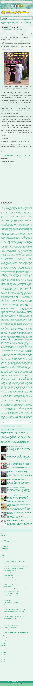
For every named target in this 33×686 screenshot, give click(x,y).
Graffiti (2, 303)
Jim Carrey (10, 316)
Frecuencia (23, 297)
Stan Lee (30, 400)
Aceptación (3, 209)
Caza (12, 242)
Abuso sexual (19, 208)
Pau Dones (30, 358)
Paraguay (15, 357)
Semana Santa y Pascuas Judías (9, 48)
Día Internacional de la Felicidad (23, 267)
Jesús (13, 22)
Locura (2, 327)
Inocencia (14, 312)
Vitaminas (14, 418)
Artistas (5, 225)
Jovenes (23, 318)
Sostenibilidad (17, 400)
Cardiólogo (30, 238)
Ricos (23, 381)
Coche (6, 247)
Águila (10, 212)
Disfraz (26, 274)
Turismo (27, 409)
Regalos (3, 377)
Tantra (5, 404)
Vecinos (27, 413)
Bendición (7, 229)
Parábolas (5, 357)
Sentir (2, 394)
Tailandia (30, 403)
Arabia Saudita (15, 223)
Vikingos (2, 417)
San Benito (28, 386)
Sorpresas (7, 400)
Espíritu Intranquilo (23, 288)
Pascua (17, 22)
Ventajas (18, 415)
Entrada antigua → (27, 155)
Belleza (2, 229)
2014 (10, 206)
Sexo (2, 395)
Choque (20, 245)
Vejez (31, 413)
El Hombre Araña (27, 279)
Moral (14, 343)
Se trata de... (7, 598)
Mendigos (22, 337)
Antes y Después (13, 220)
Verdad (25, 415)
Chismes (17, 245)
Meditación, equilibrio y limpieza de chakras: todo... (16, 632)
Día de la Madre (28, 264)
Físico (31, 296)
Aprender (3, 223)
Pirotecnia (19, 363)
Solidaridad (3, 399)
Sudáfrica (17, 401)
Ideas (5, 309)
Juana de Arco (29, 318)
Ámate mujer (7, 600)
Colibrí (31, 247)
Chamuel (26, 243)
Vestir (2, 416)
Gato (26, 300)
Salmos (25, 384)
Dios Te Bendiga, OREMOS (10, 570)
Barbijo (15, 228)
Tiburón (15, 407)
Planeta (27, 363)
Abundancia (12, 208)
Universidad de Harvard (21, 411)
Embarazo (24, 280)
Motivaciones (25, 343)
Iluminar (20, 309)
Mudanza (7, 345)
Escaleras (30, 285)
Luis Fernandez (4, 328)
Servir (28, 394)
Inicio (2, 22)
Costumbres (18, 254)
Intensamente (7, 313)
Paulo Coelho (4, 359)
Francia (14, 297)
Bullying (13, 233)
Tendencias (8, 405)
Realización (7, 374)
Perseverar (7, 362)
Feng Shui (29, 294)
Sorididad (3, 400)
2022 (24, 206)
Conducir (30, 250)
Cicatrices (24, 245)
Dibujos (17, 271)
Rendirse (3, 378)
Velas (2, 415)
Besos (15, 229)
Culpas (19, 258)
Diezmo (2, 272)
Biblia (18, 229)
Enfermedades (28, 283)
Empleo (13, 282)
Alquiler (19, 215)
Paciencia (11, 354)
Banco (12, 228)
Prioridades (9, 368)
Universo (7, 412)
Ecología (3, 278)
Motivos (30, 343)
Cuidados (10, 258)
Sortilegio (11, 400)
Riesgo (26, 381)
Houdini (6, 308)
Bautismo (27, 228)
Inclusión (7, 311)
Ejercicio (22, 279)
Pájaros (21, 354)
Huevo (14, 308)
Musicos (16, 346)
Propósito (12, 370)
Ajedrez (17, 212)
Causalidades (3, 242)
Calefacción (13, 234)
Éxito (31, 291)
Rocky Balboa (8, 383)
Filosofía (10, 296)
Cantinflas (3, 238)
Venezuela (6, 415)
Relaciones (16, 377)
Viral (4, 418)
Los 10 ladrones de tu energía (14, 455)
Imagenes (25, 310)
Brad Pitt (11, 232)
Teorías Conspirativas (24, 405)
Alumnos (23, 215)
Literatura (21, 325)
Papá (13, 355)
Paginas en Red (19, 683)
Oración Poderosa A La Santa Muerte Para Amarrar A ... (17, 566)
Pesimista (28, 362)
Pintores (15, 363)
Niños (23, 349)
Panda (31, 354)
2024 (2, 538)
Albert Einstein (24, 212)
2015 (2, 659)
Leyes (19, 324)
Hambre (26, 304)
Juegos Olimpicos (15, 319)
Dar (20, 259)
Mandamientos (24, 331)
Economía (7, 278)
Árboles (30, 223)
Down (18, 276)
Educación (3, 279)
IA (3, 309)
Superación (10, 403)
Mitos (22, 342)
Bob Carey (11, 230)
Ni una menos (7, 349)
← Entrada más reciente (7, 155)
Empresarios (3, 283)
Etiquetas (11, 426)
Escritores (3, 287)
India (15, 311)
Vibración (16, 416)
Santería (25, 390)
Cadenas (7, 234)
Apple (31, 221)
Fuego (2, 299)
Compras (8, 250)
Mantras (12, 332)
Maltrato (15, 331)
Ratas (21, 372)
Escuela (12, 287)
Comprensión (14, 250)
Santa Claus (22, 388)
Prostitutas (22, 370)
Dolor (21, 275)
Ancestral (16, 217)
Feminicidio (19, 294)
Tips (31, 407)
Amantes (6, 216)
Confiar (7, 251)
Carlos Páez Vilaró (18, 239)
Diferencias (7, 272)
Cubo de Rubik (12, 257)
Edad (10, 278)
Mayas (7, 336)
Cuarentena (3, 257)
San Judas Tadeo (26, 387)
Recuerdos (29, 374)
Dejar (15, 261)
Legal (7, 323)
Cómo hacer (29, 249)
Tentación (18, 405)
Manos (2, 332)
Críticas (28, 255)
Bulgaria (9, 233)
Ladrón (10, 322)
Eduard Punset (22, 278)
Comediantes (11, 249)
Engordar (15, 284)
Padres (15, 354)
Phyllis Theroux (4, 363)
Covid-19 (24, 254)
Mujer (25, 345)
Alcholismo (30, 212)
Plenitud (12, 364)
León (26, 323)
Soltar (12, 399)
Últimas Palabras (4, 411)
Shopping (16, 395)
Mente (22, 339)
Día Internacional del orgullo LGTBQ (12, 270)
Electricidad (8, 280)
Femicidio (14, 294)
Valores (16, 413)
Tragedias (3, 409)
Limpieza (7, 325)
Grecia (14, 303)
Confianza (3, 251)
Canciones (14, 237)
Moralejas (18, 343)
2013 (2, 664)
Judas (7, 319)
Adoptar (17, 211)
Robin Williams (26, 382)
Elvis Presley (18, 280)
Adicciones (3, 211)
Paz (15, 359)
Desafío (25, 262)
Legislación (11, 323)
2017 (16, 206)
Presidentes (24, 367)
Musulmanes (21, 346)
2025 (2, 535)
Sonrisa (27, 399)
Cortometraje (3, 254)
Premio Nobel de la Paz (6, 367)
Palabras (25, 354)
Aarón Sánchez (4, 207)
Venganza (11, 415)
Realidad (2, 374)
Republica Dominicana (27, 378)
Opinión (11, 351)
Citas (14, 246)
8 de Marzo (29, 206)
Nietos (17, 349)
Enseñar (30, 284)
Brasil (14, 232)
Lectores (30, 322)
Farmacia (19, 293)
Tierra (28, 407)
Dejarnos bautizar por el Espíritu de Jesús (14, 611)
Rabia (7, 372)
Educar (7, 279)
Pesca (24, 362)
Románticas (14, 383)
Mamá (19, 331)
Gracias (30, 301)
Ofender (2, 351)
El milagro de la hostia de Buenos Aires (16, 479)
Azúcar (2, 228)
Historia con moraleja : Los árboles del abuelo (15, 604)
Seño (4, 394)
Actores (22, 209)
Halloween (21, 304)
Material (25, 335)
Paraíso (19, 357)
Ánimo (13, 219)
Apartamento (22, 221)
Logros (5, 327)
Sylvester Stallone (24, 403)
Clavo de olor (21, 246)
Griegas (23, 303)
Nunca (9, 350)
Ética (14, 291)
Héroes (7, 305)
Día (5, 264)
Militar (2, 342)
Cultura (22, 258)
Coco (9, 247)
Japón (28, 315)
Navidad (9, 347)
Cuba (7, 257)
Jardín (31, 315)
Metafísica (27, 339)
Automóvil (9, 226)
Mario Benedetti (9, 333)
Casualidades (22, 241)
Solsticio (8, 399)
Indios (18, 311)
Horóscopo (30, 307)
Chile (11, 245)
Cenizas (7, 243)
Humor (27, 308)
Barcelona (19, 228)
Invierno (30, 313)
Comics (16, 249)
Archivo (19, 426)
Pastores (18, 358)
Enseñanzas (25, 284)
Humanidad (18, 308)
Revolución (14, 381)
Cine (8, 246)
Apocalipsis (27, 221)
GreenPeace (18, 303)
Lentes (24, 323)
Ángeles (30, 217)
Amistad (30, 216)
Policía (31, 364)
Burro (16, 233)
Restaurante (3, 381)
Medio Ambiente (28, 336)
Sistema (15, 396)
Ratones (26, 372)
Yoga (20, 420)
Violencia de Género (27, 417)
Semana (13, 392)
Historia (21, 305)
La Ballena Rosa (27, 320)
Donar (12, 276)
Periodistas (30, 361)
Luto (13, 328)
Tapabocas (9, 404)
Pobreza (16, 364)
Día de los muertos (5, 266)
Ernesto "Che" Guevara (23, 285)
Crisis (14, 255)
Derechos (20, 262)
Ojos (8, 351)
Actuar (26, 209)
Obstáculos (24, 350)
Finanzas (22, 296)
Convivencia (3, 252)
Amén (17, 216)
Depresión (15, 262)
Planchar (23, 363)
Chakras (19, 243)
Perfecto (25, 361)
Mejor (11, 337)
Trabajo (24, 408)
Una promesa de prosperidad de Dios (13, 620)
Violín (2, 418)
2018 (19, 206)
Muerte (15, 345)
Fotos (11, 297)
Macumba (23, 328)
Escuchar (8, 287)
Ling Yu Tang (12, 325)
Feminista (24, 294)
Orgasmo (8, 353)
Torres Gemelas (13, 408)
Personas (18, 362)
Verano (22, 415)
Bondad (2, 232)
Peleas (7, 361)
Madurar (17, 329)
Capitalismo (18, 238)
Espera (30, 287)
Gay (31, 300)
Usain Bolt (18, 412)
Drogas (21, 276)
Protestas (30, 370)
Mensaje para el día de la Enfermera (16, 487)
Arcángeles (10, 224)
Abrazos (21, 207)
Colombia (3, 249)
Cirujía (11, 246)
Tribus (12, 409)
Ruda (28, 383)
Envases (13, 285)
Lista (17, 325)
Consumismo (29, 251)
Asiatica (13, 225)
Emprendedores (28, 282)
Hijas (11, 305)
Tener (12, 405)
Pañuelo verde (8, 355)
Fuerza (13, 299)
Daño (18, 259)
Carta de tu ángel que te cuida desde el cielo (14, 609)
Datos (22, 259)
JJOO (15, 316)
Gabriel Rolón (3, 300)
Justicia (25, 319)
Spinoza (26, 400)
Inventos (24, 313)
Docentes (13, 275)
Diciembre (24, 271)
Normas (30, 349)
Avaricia (13, 226)
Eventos (22, 291)
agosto (4, 551)
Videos (27, 416)
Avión (23, 226)
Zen (25, 420)
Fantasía (8, 293)
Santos (15, 391)
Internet (12, 313)
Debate (25, 259)
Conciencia (25, 250)
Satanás (19, 391)
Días (14, 271)
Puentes (27, 371)
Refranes (30, 375)
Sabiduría (3, 384)
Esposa (12, 289)
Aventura (17, 226)
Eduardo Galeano (28, 278)
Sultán (6, 403)
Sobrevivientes (29, 396)
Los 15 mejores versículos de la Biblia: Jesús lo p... (16, 561)
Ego (15, 279)
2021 (2, 645)
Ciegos (28, 245)
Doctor (17, 275)
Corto (31, 252)
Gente (14, 301)
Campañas (30, 236)
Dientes (27, 271)
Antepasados (7, 220)
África (30, 211)
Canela (22, 237)
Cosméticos (8, 254)
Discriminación (16, 274)
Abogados (14, 207)
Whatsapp (6, 420)
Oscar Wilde (26, 353)
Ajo (19, 212)
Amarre (14, 216)
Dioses (30, 272)
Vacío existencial (4, 413)
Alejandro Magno (23, 213)
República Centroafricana (16, 378)
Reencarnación (12, 375)
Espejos (27, 287)
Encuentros (14, 283)
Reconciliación (24, 374)
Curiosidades (8, 259)
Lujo (8, 328)
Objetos (16, 350)
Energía (23, 283)
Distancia (3, 275)
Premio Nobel (29, 366)
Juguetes (21, 319)
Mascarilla (29, 333)
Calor (28, 234)
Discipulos (10, 274)
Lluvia (31, 325)
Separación (11, 394)
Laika (13, 322)
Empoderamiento (20, 282)
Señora (7, 394)
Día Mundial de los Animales (26, 270)
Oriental (12, 353)
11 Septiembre (3, 206)
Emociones (29, 280)
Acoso (7, 209)
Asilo (17, 225)
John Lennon (19, 316)
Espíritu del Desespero (14, 288)
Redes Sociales (4, 375)
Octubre (28, 350)
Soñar (30, 399)
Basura (23, 228)
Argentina (16, 224)
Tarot (19, 404)
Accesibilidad (25, 208)
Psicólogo (18, 371)
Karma (12, 320)
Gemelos (2, 301)
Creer (8, 255)
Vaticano (24, 413)
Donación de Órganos (6, 276)
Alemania (30, 213)
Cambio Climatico (8, 236)
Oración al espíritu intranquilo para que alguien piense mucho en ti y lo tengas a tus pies (18, 496)
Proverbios (3, 371)
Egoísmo (18, 279)
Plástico (6, 364)
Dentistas (22, 261)
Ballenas (9, 228)
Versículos (30, 415)
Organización (3, 353)
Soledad (30, 397)
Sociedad (3, 397)
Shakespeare (11, 395)
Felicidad (30, 293)
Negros (22, 347)
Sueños (21, 401)
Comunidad (20, 250)
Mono (11, 343)
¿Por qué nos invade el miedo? (11, 618)
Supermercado (17, 403)
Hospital (3, 308)
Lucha (30, 327)
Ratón (23, 372)
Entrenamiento (3, 285)
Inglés (7, 312)
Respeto (24, 379)
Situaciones (19, 396)
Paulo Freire (10, 359)
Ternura (2, 407)
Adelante (30, 209)
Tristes (15, 409)
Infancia (21, 311)
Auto (31, 225)
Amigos (25, 216)
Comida (24, 249)
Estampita (24, 289)
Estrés (2, 291)
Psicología (12, 371)
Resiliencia (14, 379)
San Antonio (22, 386)
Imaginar (30, 309)
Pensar (17, 361)
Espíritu (7, 288)
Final (19, 296)
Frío (31, 297)
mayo (3, 557)
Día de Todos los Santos (16, 266)
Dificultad (13, 272)
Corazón (12, 252)
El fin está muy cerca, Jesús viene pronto (17, 471)
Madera (27, 328)
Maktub (6, 331)
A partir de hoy (7, 614)
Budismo (30, 232)
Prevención (30, 367)
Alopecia (12, 215)
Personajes (12, 362)
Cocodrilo (12, 247)
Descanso (22, 263)
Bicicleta (21, 229)
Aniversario (17, 219)
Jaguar (14, 315)
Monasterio (3, 343)
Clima (26, 246)
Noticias (3, 350)
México (5, 340)
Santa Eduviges (29, 388)
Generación (7, 301)
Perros (2, 362)
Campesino (3, 237)
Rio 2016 (30, 381)
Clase (17, 246)
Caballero (30, 233)
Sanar (15, 388)
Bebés (30, 228)
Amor (2, 217)
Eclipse (30, 276)
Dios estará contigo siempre (10, 579)
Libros (30, 324)
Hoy (9, 308)
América (21, 216)
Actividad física (16, 209)
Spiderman (22, 400)
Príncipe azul (3, 368)
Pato (21, 358)
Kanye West (8, 320)
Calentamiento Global (21, 234)
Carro (2, 241)
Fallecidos (23, 292)
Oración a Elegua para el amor (11, 625)
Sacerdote (11, 384)
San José (19, 387)
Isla (7, 315)
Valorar (13, 413)
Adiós (8, 211)
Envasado (9, 285)
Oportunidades (17, 351)
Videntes (23, 416)
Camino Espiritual (23, 236)
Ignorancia (12, 309)
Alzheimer (28, 215)
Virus (10, 418)
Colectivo (27, 247)
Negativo (13, 347)
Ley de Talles (10, 324)
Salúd (8, 386)
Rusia (31, 383)
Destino (2, 264)
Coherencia (17, 247)
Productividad (19, 368)
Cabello (2, 234)
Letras (29, 323)
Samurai (18, 386)
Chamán (23, 243)
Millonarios (6, 342)
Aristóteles (21, 224)
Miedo (15, 340)
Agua (7, 212)
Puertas (30, 371)
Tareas (16, 404)
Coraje (7, 252)
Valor (9, 413)
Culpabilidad (15, 258)
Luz (15, 328)
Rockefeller (3, 383)
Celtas (31, 242)
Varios (20, 413)
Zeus (28, 420)
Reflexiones (25, 375)
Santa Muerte (16, 390)
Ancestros (21, 217)
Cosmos (13, 254)
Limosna (2, 325)
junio (3, 555)
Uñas (10, 412)
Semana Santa (19, 392)
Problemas (14, 368)
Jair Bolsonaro (20, 315)
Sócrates (19, 397)
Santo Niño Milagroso (9, 391)
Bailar (5, 228)
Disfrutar (30, 274)
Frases (19, 297)
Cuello (22, 257)
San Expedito (14, 387)
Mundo (2, 346)
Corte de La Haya (25, 252)
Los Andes (16, 327)
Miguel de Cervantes (23, 340)
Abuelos (7, 208)
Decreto (12, 261)
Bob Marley (16, 230)
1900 (8, 206)
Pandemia (3, 355)
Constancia (24, 251)
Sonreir (23, 399)
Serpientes (24, 394)
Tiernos (24, 407)
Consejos (19, 251)
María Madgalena (28, 332)
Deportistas (8, 262)
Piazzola (9, 363)
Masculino (15, 335)
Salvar (15, 386)
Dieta (31, 271)
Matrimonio (3, 336)
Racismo (11, 372)
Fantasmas (13, 293)
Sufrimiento (29, 401)
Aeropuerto (26, 211)
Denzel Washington (28, 261)
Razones (30, 372)
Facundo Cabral (18, 292)
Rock (31, 382)
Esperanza (3, 288)
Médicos (22, 336)
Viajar (5, 416)
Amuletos (7, 217)
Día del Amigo (25, 266)
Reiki (10, 377)
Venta (14, 415)
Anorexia (25, 219)
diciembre (4, 541)
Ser (14, 394)
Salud (5, 386)
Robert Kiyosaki (18, 382)
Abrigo (31, 207)
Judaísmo (3, 319)
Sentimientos (29, 392)
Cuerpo (6, 258)
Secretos (26, 391)
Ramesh (15, 372)
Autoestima (3, 226)
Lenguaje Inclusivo (18, 323)
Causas (8, 242)
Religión (22, 22)
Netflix (2, 349)
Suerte (24, 401)
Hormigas (26, 307)
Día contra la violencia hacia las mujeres (15, 264)
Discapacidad (4, 274)
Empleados (8, 282)
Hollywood (3, 307)
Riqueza (3, 382)
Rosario (22, 383)
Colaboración (22, 247)
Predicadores (19, 366)
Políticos (7, 366)
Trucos (23, 409)
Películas (11, 361)
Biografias (3, 230)
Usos (22, 412)
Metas (31, 339)
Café (10, 234)
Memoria (18, 337)
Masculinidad (9, 335)
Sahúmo (19, 384)
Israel (9, 315)
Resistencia (19, 379)
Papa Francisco (17, 355)
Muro (9, 346)
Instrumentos (19, 312)
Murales (6, 346)
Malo (12, 331)
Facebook (12, 292)
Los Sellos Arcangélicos (9, 623)
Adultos (22, 211)
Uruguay (14, 412)
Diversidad (8, 275)
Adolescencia (13, 211)
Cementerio (3, 243)
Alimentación (4, 215)
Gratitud (10, 303)
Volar (23, 418)
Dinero (17, 272)
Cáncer (10, 237)
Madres (13, 329)
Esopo (20, 287)
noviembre (4, 544)
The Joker (11, 407)
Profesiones (29, 368)
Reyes (17, 381)
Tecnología (26, 404)
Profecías (24, 368)
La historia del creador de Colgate (15, 520)
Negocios (18, 347)
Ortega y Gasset (20, 353)
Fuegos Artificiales (7, 299)
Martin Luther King (18, 333)
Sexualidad (6, 395)
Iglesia (8, 309)
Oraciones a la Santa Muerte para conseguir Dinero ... (16, 588)
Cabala (26, 233)
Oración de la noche (8, 577)
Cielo (31, 245)
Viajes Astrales (10, 416)
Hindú (17, 305)
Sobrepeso (24, 396)
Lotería (27, 327)
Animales (9, 219)
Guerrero (30, 303)
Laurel (22, 322)
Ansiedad (30, 219)
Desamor (30, 262)
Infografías (29, 311)
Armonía (25, 224)
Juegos (10, 319)
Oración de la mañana (9, 575)
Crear (28, 254)
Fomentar (3, 297)
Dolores (24, 275)
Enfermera (3, 284)
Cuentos (26, 257)
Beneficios (11, 229)
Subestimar (12, 401)
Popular (4, 426)
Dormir (15, 276)
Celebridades (22, 242)
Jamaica (24, 315)
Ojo (5, 351)
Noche (27, 349)
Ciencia (2, 246)
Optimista (23, 351)
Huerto (11, 308)
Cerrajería (15, 243)
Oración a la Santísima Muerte (11, 593)
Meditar (8, 337)
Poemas (21, 364)
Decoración (8, 261)
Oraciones (29, 351)
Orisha (15, 353)
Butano (23, 233)
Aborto (17, 207)
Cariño (5, 239)
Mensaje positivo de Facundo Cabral (12, 602)
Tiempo (20, 407)
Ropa (19, 383)
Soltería (15, 399)
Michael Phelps (10, 340)
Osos (2, 354)
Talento (2, 404)
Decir (31, 259)
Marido (2, 333)
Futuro (19, 299)
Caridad (2, 239)
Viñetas (10, 417)
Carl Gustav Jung (11, 239)
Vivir (17, 418)
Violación (15, 417)
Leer (5, 323)
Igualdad (16, 309)
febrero (4, 637)
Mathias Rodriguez (6, 29)
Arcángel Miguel (4, 224)
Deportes (3, 262)
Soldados (26, 397)
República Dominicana (6, 379)
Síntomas (7, 396)
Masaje (25, 333)
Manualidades (17, 332)
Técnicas (21, 404)
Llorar (28, 325)
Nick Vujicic (13, 349)
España (23, 287)
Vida (20, 416)
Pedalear (30, 359)
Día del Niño (7, 267)
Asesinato (9, 225)
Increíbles (12, 311)
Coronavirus (17, 252)
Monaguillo (30, 342)
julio (3, 553)
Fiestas (6, 296)
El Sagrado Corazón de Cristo (11, 584)
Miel (18, 340)
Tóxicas (19, 408)
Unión (14, 411)
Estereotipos (29, 289)
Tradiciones (29, 408)
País (18, 354)
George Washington (20, 301)
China (13, 245)
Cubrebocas (18, 257)
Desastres (18, 263)
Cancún (19, 237)
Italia (12, 315)
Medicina (18, 336)
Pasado (7, 358)
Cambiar (3, 236)
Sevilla (31, 394)
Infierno (24, 311)
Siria (12, 396)
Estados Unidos (18, 289)
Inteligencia (24, 312)
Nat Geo (30, 346)
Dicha (20, 271)
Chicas (7, 245)
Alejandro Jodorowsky (13, 213)
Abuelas (3, 208)
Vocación (20, 418)
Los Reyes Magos (22, 327)
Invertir (27, 313)
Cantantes (26, 237)
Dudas (25, 276)
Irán (3, 315)
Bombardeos (25, 230)
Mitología (18, 342)
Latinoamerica (18, 322)
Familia (30, 292)
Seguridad (10, 392)
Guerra (26, 303)
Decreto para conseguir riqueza (11, 591)
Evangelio (18, 291)
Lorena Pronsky (10, 327)
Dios (26, 272)
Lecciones (26, 322)
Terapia (30, 405)
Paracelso (10, 357)
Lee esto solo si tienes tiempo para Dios (13, 568)
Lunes (10, 328)
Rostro (25, 383)
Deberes (28, 259)
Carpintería (30, 239)
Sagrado (16, 384)
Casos (17, 241)
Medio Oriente (3, 337)
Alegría (6, 213)
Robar (13, 382)
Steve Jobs (3, 401)
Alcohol (2, 213)
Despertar (30, 263)
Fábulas (8, 292)
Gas (18, 300)
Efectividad (12, 279)
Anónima (21, 219)
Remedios (30, 377)
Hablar (13, 304)
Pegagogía (3, 361)
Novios (6, 350)
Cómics (20, 249)
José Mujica (10, 318)
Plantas (2, 364)
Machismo (18, 328)
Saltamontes (29, 384)
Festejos (2, 296)
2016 (13, 206)
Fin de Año (15, 296)
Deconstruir (3, 261)
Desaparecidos (4, 263)
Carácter (25, 238)
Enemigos (19, 283)
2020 (21, 206)
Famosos (3, 293)
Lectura (2, 323)
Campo (7, 237)
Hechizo (30, 304)
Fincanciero (27, 296)
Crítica (24, 255)
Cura (31, 258)
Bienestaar (26, 229)
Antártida (3, 220)
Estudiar (6, 291)
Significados (21, 395)
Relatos (20, 377)
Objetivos (13, 350)
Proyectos (7, 371)
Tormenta (8, 408)
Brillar (17, 232)
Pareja (30, 357)
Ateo (24, 225)
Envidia (16, 285)
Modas (25, 342)
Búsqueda (20, 233)
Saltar (2, 386)
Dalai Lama (14, 259)
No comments (20, 29)
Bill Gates (30, 229)
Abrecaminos (26, 207)
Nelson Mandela (28, 347)
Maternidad (29, 335)
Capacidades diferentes (10, 238)
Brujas (23, 232)
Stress (8, 401)
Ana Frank (12, 217)
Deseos (26, 263)
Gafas (8, 300)
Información (3, 312)
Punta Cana (3, 372)
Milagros (30, 340)
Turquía (30, 409)
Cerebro (11, 243)
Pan (28, 354)
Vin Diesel (7, 417)
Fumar (16, 299)
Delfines (18, 261)
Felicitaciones (3, 294)
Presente (20, 367)
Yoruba (23, 420)
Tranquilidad (8, 409)
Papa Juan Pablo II (25, 355)
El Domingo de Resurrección (9, 27)
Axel (26, 226)
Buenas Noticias (4, 233)
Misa (15, 342)
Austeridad (27, 225)
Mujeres (29, 345)
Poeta (28, 364)
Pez (31, 362)
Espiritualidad (7, 289)
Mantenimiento (7, 332)
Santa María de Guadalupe (7, 390)
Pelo (14, 361)
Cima (6, 246)
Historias (25, 305)
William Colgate (16, 420)
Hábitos (9, 304)
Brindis (20, 232)
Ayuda (30, 226)
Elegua (13, 280)
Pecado (23, 359)
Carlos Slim (25, 239)
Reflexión (18, 375)
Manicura (30, 331)
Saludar (11, 386)
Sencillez (25, 392)
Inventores (19, 313)
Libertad (27, 324)
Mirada (11, 342)
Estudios (10, 291)
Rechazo (12, 374)
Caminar (17, 236)
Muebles (11, 345)
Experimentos (3, 292)
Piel (12, 363)
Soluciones (19, 399)
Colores (7, 249)
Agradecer (3, 212)
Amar (10, 216)
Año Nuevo (16, 221)
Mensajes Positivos (9, 339)
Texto (6, 407)
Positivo (15, 366)
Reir (12, 377)
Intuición (15, 313)
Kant (5, 320)
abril (3, 560)
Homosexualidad (19, 307)
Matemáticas (19, 335)
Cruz (31, 255)
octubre (4, 546)
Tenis (14, 405)
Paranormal (23, 357)
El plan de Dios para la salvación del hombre (14, 616)
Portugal (10, 366)
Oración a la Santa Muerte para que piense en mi (19, 463)
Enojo (19, 284)
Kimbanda (17, 320)
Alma (8, 215)
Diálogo (2, 271)
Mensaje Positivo (28, 337)
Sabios (7, 384)
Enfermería (9, 284)
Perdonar (21, 361)
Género (11, 301)
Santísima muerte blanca (10, 582)
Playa (9, 364)
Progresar (8, 370)
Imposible (3, 311)
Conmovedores (12, 251)
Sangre (18, 388)
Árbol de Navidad (23, 223)
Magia (30, 329)
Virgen (7, 418)
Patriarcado (25, 358)
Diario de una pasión (8, 271)
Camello (13, 236)
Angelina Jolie (4, 219)
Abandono (9, 207)
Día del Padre (13, 267)
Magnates (3, 331)
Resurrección (28, 22)
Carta (5, 241)
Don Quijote (29, 275)
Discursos (22, 274)
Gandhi (15, 300)
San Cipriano (7, 387)
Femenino (9, 294)
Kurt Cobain (21, 320)
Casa (8, 241)
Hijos (13, 305)
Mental (19, 339)
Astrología (20, 225)
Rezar (20, 381)
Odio (31, 350)
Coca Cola (30, 246)
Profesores (3, 370)
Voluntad (26, 418)
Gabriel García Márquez (27, 299)
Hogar (30, 305)
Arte (28, 224)
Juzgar (2, 320)
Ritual (10, 382)
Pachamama (5, 354)
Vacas (31, 412)
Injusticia (10, 312)
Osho (31, 353)
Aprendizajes (9, 223)
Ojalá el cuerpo (7, 595)
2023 (26, 206)
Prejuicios (24, 366)
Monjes (7, 343)
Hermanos (3, 305)
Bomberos (30, 230)
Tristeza (19, 409)
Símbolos (26, 395)
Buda (26, 232)
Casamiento (13, 241)
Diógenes (22, 272)
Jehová (2, 316)
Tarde (13, 404)
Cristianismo (8, 22)
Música (12, 346)
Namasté (26, 346)
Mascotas (3, 335)
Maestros (22, 329)
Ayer (28, 226)
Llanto (25, 325)
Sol (22, 397)
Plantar (30, 363)
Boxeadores (7, 232)
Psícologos (23, 371)
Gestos (26, 301)
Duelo (28, 276)
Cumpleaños (27, 258)
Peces (27, 359)
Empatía (3, 282)
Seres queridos (19, 394)
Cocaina (2, 247)
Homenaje (13, 307)
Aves (20, 226)
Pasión (14, 358)
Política (2, 366)
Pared (27, 357)
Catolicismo (29, 241)
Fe (22, 293)
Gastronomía (21, 300)
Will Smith (10, 420)
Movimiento (3, 345)
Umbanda (10, 411)
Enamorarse (9, 283)
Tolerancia (3, 408)
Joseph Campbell (17, 318)
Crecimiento (3, 255)
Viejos (30, 416)
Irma (5, 315)
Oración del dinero (8, 586)
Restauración (29, 379)
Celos (28, 242)
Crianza (11, 255)
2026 (2, 533)
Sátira (23, 391)
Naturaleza (3, 347)
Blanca (7, 230)
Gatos (28, 300)
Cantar (30, 237)
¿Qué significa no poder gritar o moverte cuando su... (16, 563)
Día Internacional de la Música (19, 268)
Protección (26, 370)
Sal (22, 384)
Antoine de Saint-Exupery (23, 220)
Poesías (25, 364)
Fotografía (7, 297)
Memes (14, 337)
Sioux (10, 396)
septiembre (5, 548)
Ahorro (13, 212)
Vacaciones (26, 412)
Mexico (2, 340)
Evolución (27, 291)
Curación (3, 259)
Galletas (11, 300)
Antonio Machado (9, 221)
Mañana (22, 332)
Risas (6, 382)
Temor (4, 405)
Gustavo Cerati (4, 304)
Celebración (16, 242)
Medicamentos (12, 336)
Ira (1, 315)
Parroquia (3, 358)
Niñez (20, 349)
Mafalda (26, 329)
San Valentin (11, 388)
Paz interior (19, 359)
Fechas (25, 293)
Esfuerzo (16, 287)
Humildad (23, 308)
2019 (2, 650)
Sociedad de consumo (11, 397)
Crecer (31, 254)
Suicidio (2, 403)
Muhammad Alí (20, 345)
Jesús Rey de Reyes (8, 573)
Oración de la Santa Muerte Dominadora (13, 607)
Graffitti (6, 303)
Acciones (30, 208)
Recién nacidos (17, 374)
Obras (20, 350)
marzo (3, 635)
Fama (27, 292)
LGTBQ (22, 324)
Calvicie (30, 234)
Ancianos (26, 217)
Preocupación (14, 367)
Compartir (3, 250)
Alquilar (15, 215)
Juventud (30, 319)
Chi (5, 245)
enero (3, 640)
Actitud (10, 209)
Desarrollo (13, 263)
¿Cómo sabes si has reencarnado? (12, 630)
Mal (9, 331)
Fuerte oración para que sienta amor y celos (18, 446)
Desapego (9, 263)
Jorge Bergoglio (26, 316)
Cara (23, 238)
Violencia (19, 417)
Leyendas (16, 324)
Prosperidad (16, 370)
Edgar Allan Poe (15, 278)
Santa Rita (22, 390)
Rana (18, 372)
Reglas (6, 377)
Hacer (17, 304)
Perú (22, 362)
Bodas (21, 230)
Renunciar (8, 378)
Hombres (8, 307)
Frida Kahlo (28, 297)
